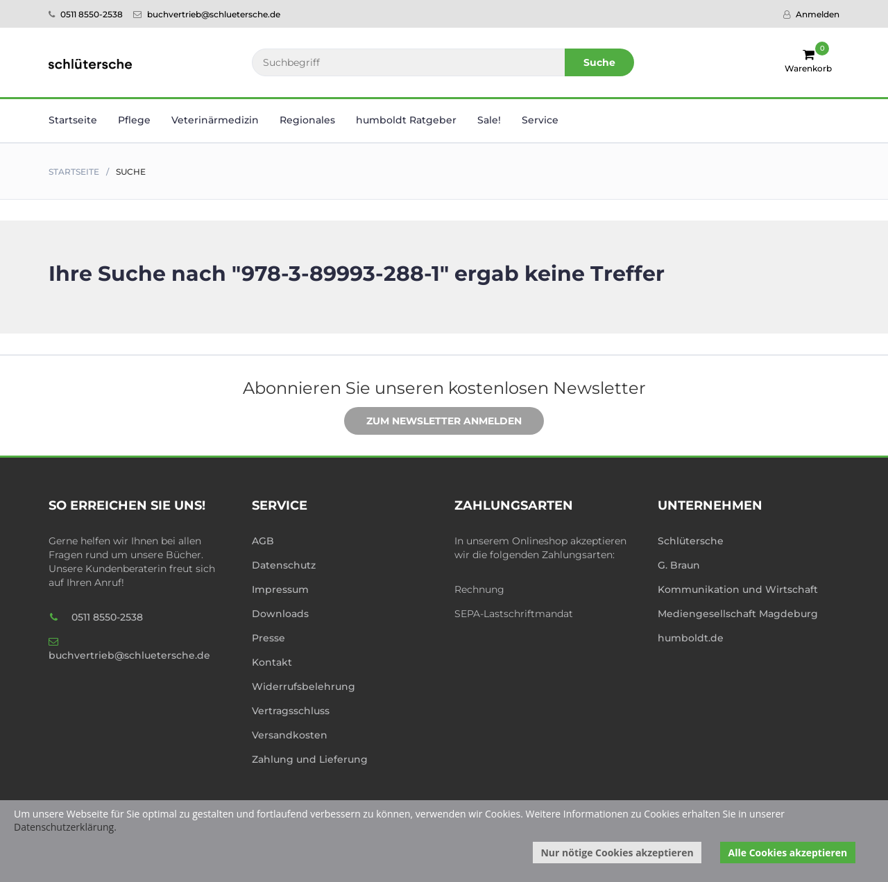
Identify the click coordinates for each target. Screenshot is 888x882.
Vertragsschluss (291, 710)
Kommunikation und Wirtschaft (738, 589)
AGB (263, 541)
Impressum (280, 589)
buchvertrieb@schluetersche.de (206, 14)
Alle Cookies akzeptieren (788, 852)
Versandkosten (289, 735)
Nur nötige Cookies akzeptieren (616, 852)
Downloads (280, 613)
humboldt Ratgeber (406, 120)
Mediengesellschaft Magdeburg (738, 613)
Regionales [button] (307, 120)
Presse (268, 638)
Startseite (73, 120)
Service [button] (540, 120)
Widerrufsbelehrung (303, 686)
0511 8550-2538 (86, 14)
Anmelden (811, 14)
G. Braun (679, 565)
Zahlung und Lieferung (310, 759)
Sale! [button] (489, 120)
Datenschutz (284, 565)
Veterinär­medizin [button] (215, 120)
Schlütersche (691, 541)
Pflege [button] (134, 120)
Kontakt (272, 662)
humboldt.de (691, 638)
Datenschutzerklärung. (65, 826)
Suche (599, 62)
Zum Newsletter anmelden (433, 421)
